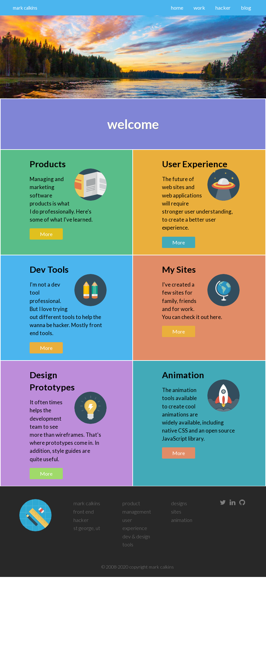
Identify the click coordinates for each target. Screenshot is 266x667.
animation (181, 520)
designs (179, 503)
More (46, 234)
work (199, 8)
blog (246, 8)
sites (176, 511)
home (177, 8)
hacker (223, 8)
